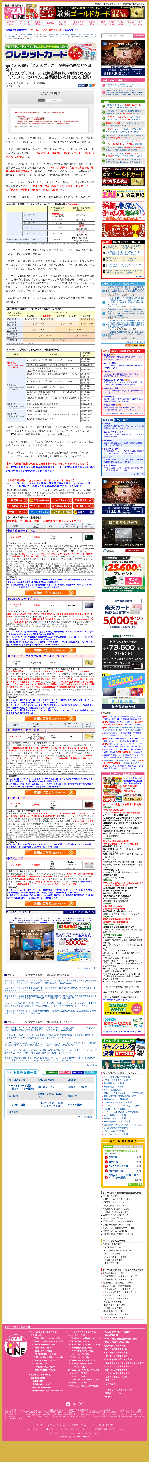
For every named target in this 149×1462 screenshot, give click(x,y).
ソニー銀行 (124, 459)
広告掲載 (109, 1425)
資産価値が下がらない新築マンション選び (123, 1124)
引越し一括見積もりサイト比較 (117, 1224)
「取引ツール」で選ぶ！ (41, 1364)
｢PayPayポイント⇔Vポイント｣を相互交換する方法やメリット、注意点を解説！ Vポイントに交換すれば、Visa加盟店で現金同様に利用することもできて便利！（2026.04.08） (49, 1028)
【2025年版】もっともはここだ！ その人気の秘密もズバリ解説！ (124, 148)
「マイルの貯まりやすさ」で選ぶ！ (82, 1351)
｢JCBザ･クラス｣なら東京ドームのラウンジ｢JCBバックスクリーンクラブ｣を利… (123, 259)
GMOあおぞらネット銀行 (124, 434)
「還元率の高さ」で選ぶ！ (79, 1341)
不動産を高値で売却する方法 (117, 1121)
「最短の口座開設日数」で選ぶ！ (45, 1345)
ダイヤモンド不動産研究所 (96, 1429)
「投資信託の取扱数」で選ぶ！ (44, 1360)
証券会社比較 (36, 1335)
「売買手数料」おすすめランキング (120, 1276)
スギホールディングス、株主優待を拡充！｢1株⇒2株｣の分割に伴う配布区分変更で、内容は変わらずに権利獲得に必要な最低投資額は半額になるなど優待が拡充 (126, 324)
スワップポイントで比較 (115, 1257)
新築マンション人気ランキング (117, 1215)
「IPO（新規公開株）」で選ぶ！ (44, 1354)
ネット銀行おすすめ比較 (115, 1115)
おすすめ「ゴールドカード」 (117, 1295)
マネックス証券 (17, 1104)
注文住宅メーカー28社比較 (115, 1231)
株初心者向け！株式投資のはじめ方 (120, 1096)
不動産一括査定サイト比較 (116, 1212)
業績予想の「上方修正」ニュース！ (119, 1282)
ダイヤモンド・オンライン (58, 1429)
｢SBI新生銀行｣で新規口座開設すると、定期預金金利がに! (124, 136)
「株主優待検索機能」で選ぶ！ (44, 1370)
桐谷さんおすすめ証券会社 (116, 1099)
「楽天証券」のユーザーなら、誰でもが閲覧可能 (124, 142)
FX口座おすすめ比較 (112, 1244)
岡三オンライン (46, 1087)
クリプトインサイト (116, 1429)
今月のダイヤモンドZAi (116, 1377)
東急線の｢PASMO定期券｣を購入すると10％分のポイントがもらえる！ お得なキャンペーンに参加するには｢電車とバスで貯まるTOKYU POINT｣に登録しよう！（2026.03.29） (49, 1059)
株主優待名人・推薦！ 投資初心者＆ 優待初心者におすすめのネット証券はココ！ (124, 161)
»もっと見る (91, 1065)
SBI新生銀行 (124, 442)
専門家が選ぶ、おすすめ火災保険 (118, 1221)
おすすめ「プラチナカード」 (117, 1298)
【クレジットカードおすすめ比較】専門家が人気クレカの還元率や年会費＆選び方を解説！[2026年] (43, 34)
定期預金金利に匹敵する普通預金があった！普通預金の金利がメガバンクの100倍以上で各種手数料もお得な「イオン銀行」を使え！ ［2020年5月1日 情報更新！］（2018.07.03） (50, 997)
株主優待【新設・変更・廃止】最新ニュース (49, 1391)
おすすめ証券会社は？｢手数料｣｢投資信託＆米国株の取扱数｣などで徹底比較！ (124, 130)
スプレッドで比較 (112, 1253)
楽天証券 (13, 1112)
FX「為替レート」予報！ (114, 1317)
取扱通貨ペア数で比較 (114, 1311)
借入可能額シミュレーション (117, 1205)
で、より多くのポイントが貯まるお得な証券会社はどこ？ (124, 124)
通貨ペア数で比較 (112, 1263)
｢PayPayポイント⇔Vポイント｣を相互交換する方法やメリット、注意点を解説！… (123, 247)
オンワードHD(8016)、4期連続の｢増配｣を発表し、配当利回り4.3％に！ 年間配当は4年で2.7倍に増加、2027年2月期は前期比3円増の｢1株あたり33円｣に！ (126, 301)
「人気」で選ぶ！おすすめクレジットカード (86, 1345)
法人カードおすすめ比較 (115, 1109)
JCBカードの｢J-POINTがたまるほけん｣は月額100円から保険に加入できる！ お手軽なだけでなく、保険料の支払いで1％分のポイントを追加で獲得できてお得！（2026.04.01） (50, 1051)
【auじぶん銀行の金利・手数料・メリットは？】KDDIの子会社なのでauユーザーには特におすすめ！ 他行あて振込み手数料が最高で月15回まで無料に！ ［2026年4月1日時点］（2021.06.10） (50, 1004)
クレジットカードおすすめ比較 (118, 1102)
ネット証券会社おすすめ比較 (117, 1077)
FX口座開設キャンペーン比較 (117, 1250)
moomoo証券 (75, 1104)
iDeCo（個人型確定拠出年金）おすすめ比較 (124, 1093)
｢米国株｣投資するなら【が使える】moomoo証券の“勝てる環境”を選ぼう (124, 106)
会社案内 (75, 1425)
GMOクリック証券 (77, 1087)
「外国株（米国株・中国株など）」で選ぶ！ (49, 1357)
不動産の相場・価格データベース (118, 1234)
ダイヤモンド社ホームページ (58, 1425)
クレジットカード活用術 (77, 1373)
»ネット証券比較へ (85, 1117)
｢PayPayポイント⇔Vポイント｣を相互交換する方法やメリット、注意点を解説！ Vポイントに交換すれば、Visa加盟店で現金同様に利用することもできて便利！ (126, 312)
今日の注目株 (111, 1384)
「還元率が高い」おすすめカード (119, 1289)
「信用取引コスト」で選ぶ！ (43, 1351)
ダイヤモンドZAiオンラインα (118, 1390)
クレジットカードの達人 (77, 1376)
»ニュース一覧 (137, 277)
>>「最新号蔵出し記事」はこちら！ (117, 1000)
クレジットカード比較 (76, 1335)
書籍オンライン (92, 1433)
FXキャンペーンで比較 (114, 1305)
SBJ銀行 (124, 426)
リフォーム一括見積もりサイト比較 (119, 1228)
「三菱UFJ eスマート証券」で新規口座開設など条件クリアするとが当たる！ (124, 112)
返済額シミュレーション (115, 1202)
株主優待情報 (38, 1381)
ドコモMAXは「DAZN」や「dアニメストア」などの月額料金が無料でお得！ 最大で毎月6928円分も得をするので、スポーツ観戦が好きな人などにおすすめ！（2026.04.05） (49, 1036)
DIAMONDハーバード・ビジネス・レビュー (67, 1433)
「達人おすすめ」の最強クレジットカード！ (86, 1338)
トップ (6, 34)
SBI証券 (72, 1080)
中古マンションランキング (115, 1218)
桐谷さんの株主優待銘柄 (41, 1387)
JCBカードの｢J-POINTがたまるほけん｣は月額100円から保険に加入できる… (124, 265)
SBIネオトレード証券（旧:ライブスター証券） (124, 1176)
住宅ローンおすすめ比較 (115, 1118)
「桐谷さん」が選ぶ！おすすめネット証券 (48, 1341)
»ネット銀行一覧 (137, 474)
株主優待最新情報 (38, 1378)
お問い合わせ (40, 1425)
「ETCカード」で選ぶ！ (78, 1367)
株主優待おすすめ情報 (114, 1083)
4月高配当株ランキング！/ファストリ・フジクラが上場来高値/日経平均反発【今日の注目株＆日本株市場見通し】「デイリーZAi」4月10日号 (124, 92)
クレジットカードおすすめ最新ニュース (83, 1380)
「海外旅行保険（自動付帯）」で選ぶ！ (84, 1360)
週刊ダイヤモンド (78, 1429)
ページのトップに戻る (88, 968)
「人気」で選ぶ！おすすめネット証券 (46, 1338)
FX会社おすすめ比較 (112, 1302)
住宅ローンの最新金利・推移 (117, 1199)
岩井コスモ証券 (17, 1080)
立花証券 (13, 1096)
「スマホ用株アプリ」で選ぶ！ (44, 1367)
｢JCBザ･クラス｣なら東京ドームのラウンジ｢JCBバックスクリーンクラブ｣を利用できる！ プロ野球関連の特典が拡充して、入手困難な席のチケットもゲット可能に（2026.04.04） (50, 1044)
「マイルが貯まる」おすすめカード (120, 1292)
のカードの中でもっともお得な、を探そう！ (124, 118)
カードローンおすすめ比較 (116, 1134)
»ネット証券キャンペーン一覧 (131, 413)
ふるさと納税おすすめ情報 (116, 1128)
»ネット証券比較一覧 (110, 413)
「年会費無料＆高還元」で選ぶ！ (82, 1348)
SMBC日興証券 (46, 1080)
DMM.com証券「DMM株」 (124, 382)
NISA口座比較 (111, 1335)
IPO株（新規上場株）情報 (117, 1342)
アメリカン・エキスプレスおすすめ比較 (122, 1105)
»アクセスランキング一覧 (135, 342)
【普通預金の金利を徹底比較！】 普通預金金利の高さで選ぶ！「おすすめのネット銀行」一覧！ (126, 334)
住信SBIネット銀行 (124, 451)
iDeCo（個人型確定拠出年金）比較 (121, 1339)
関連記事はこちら (82, 951)
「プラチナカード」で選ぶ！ (80, 1357)
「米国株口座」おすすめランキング (120, 1279)
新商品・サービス (113, 1393)
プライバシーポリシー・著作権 (92, 1425)
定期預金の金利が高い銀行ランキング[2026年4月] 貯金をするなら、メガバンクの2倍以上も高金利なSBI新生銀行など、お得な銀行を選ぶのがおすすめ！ (126, 290)
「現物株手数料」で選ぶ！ (42, 1348)
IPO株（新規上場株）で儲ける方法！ (121, 1080)
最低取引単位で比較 (113, 1260)
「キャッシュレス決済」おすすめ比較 (121, 1112)
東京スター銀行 (124, 468)
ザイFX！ (109, 1397)
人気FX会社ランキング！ (115, 1247)
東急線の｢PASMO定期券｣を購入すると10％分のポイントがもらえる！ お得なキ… (124, 272)
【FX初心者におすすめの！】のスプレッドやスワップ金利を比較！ (124, 155)
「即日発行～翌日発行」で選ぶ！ (82, 1364)
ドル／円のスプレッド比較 (116, 1314)
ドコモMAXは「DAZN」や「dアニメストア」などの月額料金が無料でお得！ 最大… (123, 253)
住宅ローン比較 (110, 1196)
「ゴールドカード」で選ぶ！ (80, 1354)
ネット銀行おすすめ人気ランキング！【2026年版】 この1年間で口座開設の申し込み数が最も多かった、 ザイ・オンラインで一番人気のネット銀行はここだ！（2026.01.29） (50, 981)
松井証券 (72, 1096)
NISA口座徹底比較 (112, 1090)
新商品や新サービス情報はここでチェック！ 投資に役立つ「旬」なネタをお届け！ (124, 85)
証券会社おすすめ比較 (113, 1273)
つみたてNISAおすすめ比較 (117, 1332)
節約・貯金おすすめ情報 (115, 1131)
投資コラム (110, 1380)
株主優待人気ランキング (41, 1384)
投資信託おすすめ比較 (114, 1086)
